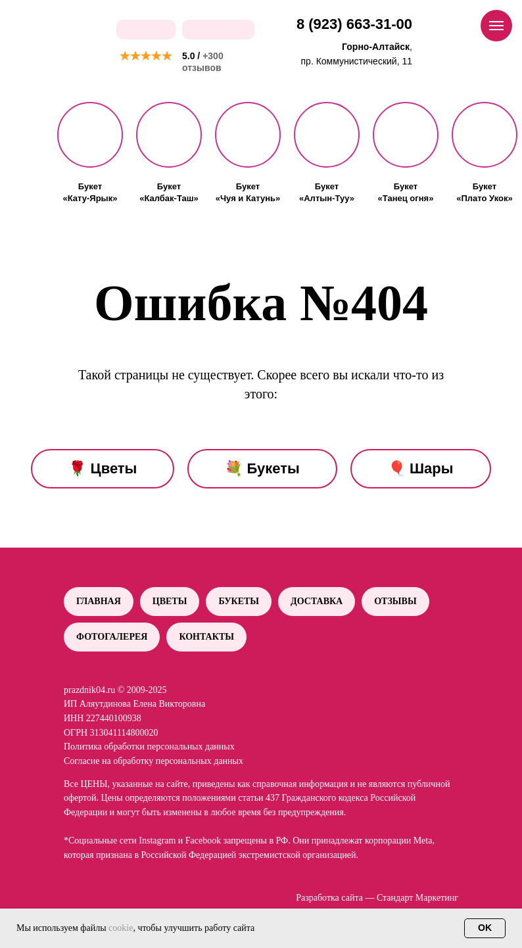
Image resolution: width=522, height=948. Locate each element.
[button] (90, 135)
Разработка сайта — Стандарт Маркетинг (377, 898)
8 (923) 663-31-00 (354, 24)
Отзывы (395, 601)
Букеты (238, 601)
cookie (120, 928)
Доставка (317, 601)
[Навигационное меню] (496, 25)
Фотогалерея (111, 637)
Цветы (170, 601)
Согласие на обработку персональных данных (153, 761)
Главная (98, 601)
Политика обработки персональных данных (149, 746)
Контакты (206, 637)
